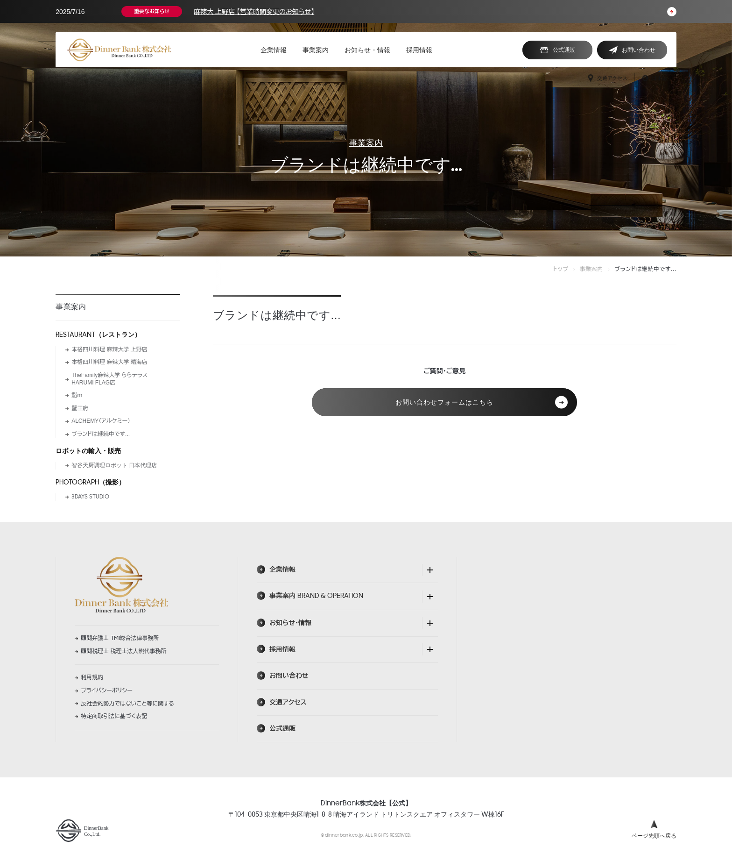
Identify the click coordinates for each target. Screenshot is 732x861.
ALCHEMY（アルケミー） (100, 421)
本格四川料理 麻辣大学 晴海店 (109, 362)
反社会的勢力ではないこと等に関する (127, 703)
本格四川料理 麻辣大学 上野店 (109, 349)
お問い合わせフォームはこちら (481, 402)
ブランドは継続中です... (100, 434)
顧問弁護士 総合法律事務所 (120, 638)
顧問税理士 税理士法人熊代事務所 (123, 651)
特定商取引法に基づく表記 (114, 716)
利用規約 (92, 677)
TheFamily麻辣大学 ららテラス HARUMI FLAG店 (109, 379)
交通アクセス (607, 78)
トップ (561, 269)
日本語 (654, 78)
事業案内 (366, 143)
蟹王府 (79, 408)
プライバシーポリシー (107, 690)
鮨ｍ (76, 395)
